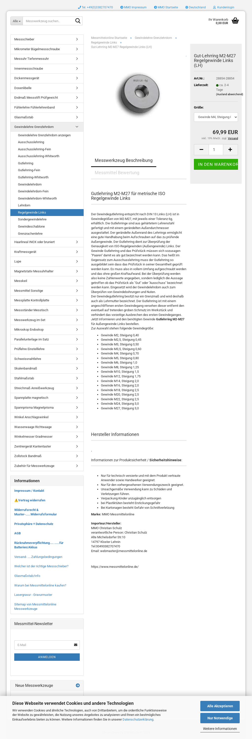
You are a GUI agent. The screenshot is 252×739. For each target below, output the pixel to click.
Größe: (199, 107)
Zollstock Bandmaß (28, 456)
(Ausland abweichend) (229, 94)
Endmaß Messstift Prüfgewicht (36, 97)
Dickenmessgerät (26, 78)
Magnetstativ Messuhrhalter (33, 271)
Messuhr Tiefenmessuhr (31, 59)
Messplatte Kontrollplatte (31, 300)
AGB (17, 533)
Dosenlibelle (23, 88)
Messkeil (20, 281)
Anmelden (47, 657)
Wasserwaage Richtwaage (33, 427)
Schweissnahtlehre (27, 359)
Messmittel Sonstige (28, 291)
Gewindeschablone (31, 226)
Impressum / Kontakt (29, 491)
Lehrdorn (24, 205)
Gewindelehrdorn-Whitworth (37, 198)
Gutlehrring (25, 163)
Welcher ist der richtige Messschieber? (41, 566)
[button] (195, 7)
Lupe (17, 261)
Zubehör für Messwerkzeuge (34, 466)
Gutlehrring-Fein (29, 170)
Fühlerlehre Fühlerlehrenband (34, 107)
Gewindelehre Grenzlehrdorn (34, 127)
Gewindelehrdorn (30, 184)
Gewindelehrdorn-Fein (33, 191)
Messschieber (24, 39)
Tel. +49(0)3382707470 (95, 7)
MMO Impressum (133, 7)
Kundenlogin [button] (223, 7)
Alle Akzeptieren (220, 706)
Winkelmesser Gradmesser (33, 436)
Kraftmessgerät (25, 252)
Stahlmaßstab (24, 378)
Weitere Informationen (220, 729)
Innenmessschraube (28, 68)
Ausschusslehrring (31, 142)
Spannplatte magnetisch (31, 398)
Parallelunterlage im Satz (31, 339)
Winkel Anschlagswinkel (31, 417)
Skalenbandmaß (25, 368)
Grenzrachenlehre (30, 233)
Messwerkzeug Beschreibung (124, 160)
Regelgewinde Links (32, 212)
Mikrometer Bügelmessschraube (37, 49)
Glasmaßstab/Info (27, 576)
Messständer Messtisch (31, 310)
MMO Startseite (166, 7)
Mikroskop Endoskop (29, 329)
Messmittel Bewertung (117, 172)
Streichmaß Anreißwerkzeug (34, 388)
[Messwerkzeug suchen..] (16, 20)
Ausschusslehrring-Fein (34, 149)
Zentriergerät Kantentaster (32, 446)
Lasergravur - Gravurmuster (33, 595)
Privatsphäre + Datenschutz (33, 524)
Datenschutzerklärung (138, 719)
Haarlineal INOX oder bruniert (34, 242)
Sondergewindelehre (32, 219)
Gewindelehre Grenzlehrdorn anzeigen (44, 135)
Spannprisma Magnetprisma (34, 407)
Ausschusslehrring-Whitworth (38, 156)
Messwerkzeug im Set (29, 320)
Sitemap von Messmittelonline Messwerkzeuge (35, 606)
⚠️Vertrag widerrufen (29, 500)
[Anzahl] (216, 149)
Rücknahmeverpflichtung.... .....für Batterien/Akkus (38, 545)
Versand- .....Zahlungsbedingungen (38, 557)
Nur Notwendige (220, 718)
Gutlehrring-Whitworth (33, 177)
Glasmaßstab (23, 117)
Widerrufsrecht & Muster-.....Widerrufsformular (35, 512)
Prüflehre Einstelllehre (29, 349)
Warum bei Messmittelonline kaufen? (40, 585)
